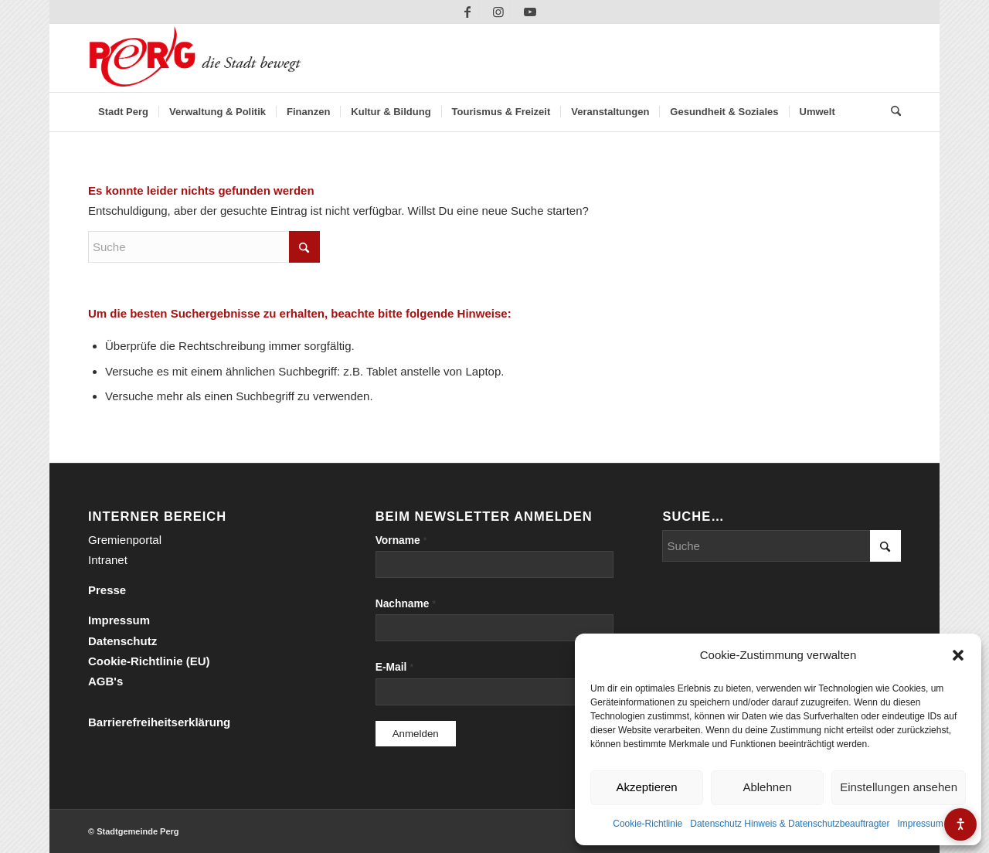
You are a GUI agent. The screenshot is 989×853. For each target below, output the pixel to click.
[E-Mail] (495, 691)
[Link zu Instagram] (499, 11)
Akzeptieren (646, 787)
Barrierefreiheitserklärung (159, 722)
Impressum (920, 823)
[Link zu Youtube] (530, 11)
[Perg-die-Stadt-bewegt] (195, 58)
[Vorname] (495, 564)
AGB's (105, 681)
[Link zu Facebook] (468, 11)
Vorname (401, 540)
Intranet (107, 559)
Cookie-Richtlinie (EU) (149, 661)
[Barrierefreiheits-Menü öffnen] (960, 824)
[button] (958, 655)
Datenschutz (122, 640)
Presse (107, 589)
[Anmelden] (416, 733)
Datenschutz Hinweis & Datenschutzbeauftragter (789, 823)
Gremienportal (124, 539)
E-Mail (395, 667)
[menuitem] (123, 112)
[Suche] (891, 112)
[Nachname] (495, 627)
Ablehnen (767, 787)
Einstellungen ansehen (898, 787)
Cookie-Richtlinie (647, 823)
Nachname (406, 604)
